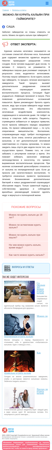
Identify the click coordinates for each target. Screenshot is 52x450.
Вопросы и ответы (19, 10)
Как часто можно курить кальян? (26, 255)
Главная (5, 10)
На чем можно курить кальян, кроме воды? (25, 246)
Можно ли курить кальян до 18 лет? (25, 216)
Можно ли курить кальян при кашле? (24, 236)
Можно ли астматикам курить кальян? (25, 226)
